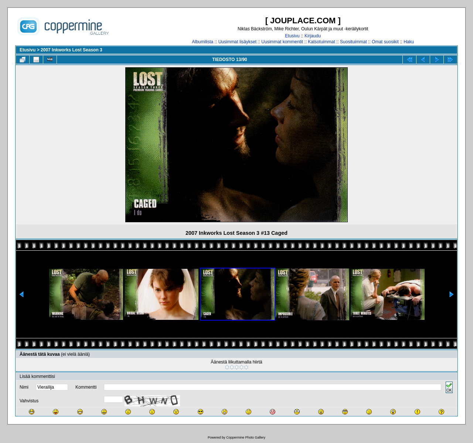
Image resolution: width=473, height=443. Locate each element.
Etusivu (292, 35)
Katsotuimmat (321, 41)
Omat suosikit (385, 41)
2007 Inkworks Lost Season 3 (71, 50)
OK (449, 387)
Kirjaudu (312, 35)
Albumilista (202, 41)
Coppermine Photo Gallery (245, 437)
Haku (409, 41)
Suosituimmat (353, 41)
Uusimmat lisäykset (237, 41)
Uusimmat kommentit (282, 41)
